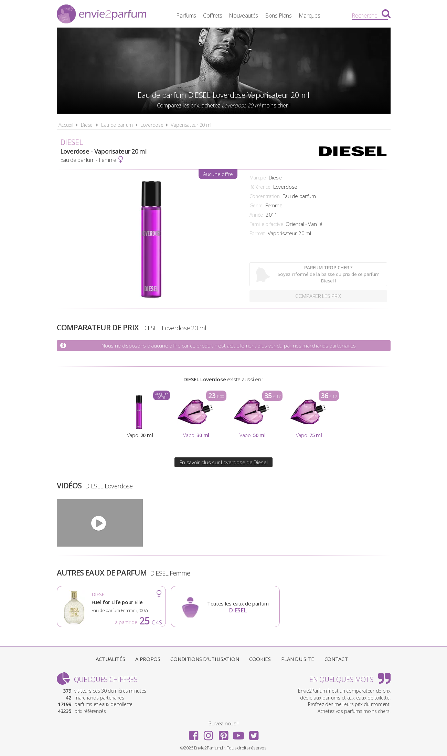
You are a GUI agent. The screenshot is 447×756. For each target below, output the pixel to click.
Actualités (110, 658)
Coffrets (213, 15)
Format (257, 233)
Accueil (65, 125)
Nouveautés (244, 15)
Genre (256, 205)
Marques (310, 15)
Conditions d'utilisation (204, 658)
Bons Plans (279, 15)
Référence (259, 187)
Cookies (260, 658)
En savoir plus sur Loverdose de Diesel (224, 462)
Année (256, 214)
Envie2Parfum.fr (101, 14)
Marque (257, 177)
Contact (336, 658)
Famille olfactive (266, 224)
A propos (147, 658)
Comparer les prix (318, 296)
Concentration (264, 196)
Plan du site (297, 658)
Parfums (187, 15)
